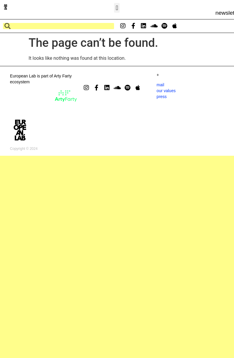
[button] (117, 8)
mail (160, 84)
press (161, 96)
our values (166, 90)
